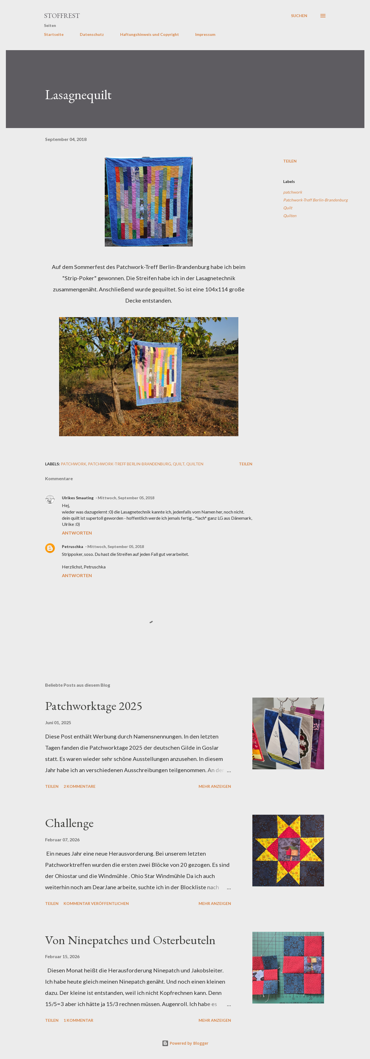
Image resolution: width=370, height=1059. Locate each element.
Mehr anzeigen (215, 786)
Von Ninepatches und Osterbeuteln (130, 940)
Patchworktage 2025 (93, 706)
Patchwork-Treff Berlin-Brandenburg (315, 200)
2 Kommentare (80, 786)
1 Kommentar (78, 1020)
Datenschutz (92, 34)
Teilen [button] (290, 161)
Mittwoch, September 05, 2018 (126, 497)
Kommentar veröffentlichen (96, 903)
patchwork (292, 192)
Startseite (54, 34)
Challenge (69, 823)
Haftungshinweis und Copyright (149, 34)
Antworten (77, 532)
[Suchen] (299, 15)
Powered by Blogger (185, 1043)
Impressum (205, 34)
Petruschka (72, 546)
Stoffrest (62, 15)
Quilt (287, 207)
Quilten (289, 215)
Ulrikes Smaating (78, 497)
